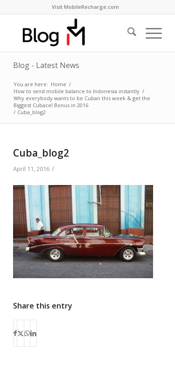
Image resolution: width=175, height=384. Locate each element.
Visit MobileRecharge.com (85, 6)
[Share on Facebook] (15, 333)
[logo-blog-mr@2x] (72, 33)
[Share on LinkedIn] (33, 333)
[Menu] (149, 33)
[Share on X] (20, 333)
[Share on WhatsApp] (27, 333)
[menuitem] (85, 7)
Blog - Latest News (46, 65)
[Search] (127, 33)
